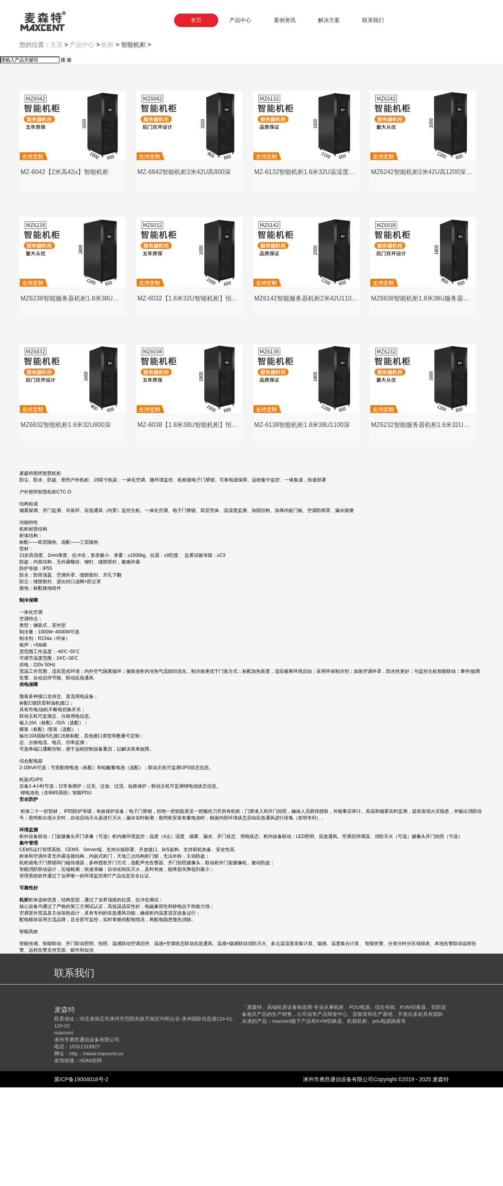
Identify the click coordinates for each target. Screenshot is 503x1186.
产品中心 (82, 143)
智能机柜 (133, 143)
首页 (196, 20)
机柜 (107, 143)
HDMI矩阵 (90, 1159)
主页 (56, 143)
